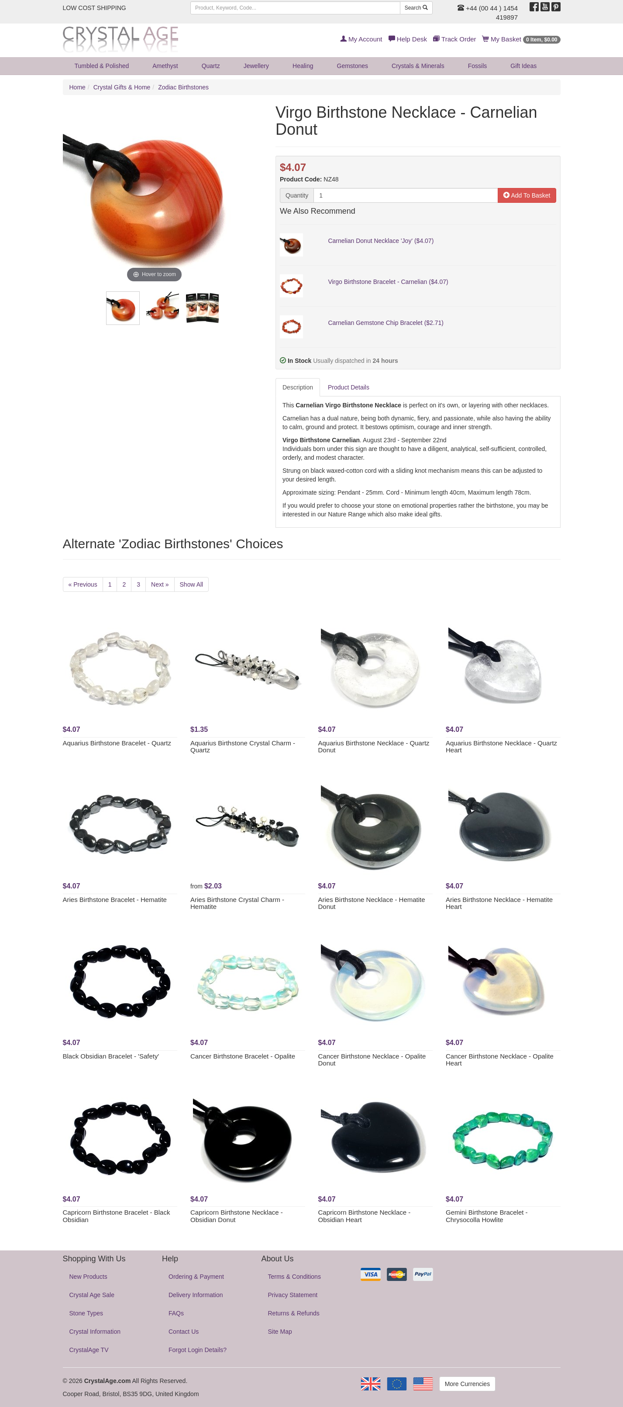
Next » (160, 584)
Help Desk (408, 39)
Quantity (297, 195)
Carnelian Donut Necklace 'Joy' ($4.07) (381, 240)
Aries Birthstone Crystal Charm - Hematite (237, 903)
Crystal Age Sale (92, 1294)
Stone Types (86, 1313)
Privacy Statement (293, 1294)
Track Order (454, 39)
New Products (88, 1276)
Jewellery (256, 65)
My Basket (521, 39)
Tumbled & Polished (102, 65)
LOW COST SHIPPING (94, 7)
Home (77, 87)
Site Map (280, 1331)
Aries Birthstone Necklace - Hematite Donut (371, 903)
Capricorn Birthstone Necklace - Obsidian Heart (364, 1216)
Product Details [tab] (348, 387)
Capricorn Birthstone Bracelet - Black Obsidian (116, 1216)
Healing (303, 65)
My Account (361, 39)
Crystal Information (94, 1331)
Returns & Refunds (294, 1313)
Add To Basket (526, 195)
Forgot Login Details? (198, 1349)
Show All (191, 584)
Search (416, 8)
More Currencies (467, 1383)
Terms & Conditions (294, 1276)
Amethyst (165, 65)
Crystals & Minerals (418, 65)
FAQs (176, 1313)
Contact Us (184, 1331)
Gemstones (352, 65)
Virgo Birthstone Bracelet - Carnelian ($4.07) (388, 281)
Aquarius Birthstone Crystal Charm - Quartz (242, 746)
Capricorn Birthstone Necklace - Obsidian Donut (236, 1216)
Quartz (211, 65)
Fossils (477, 65)
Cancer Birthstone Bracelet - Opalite (242, 1056)
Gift (523, 65)
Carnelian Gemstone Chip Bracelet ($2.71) (386, 322)
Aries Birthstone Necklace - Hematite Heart (499, 903)
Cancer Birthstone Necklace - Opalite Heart (500, 1059)
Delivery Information (196, 1294)
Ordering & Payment (196, 1276)
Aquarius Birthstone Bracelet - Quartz (117, 743)
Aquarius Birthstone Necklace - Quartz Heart (501, 746)
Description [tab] (297, 387)
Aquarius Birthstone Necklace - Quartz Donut (374, 746)
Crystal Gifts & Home (122, 87)
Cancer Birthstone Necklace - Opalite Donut (372, 1059)
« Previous (83, 584)
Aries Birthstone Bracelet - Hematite (115, 899)
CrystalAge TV (89, 1349)
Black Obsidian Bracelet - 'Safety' (111, 1056)
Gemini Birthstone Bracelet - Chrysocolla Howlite (487, 1216)
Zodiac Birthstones (183, 87)
